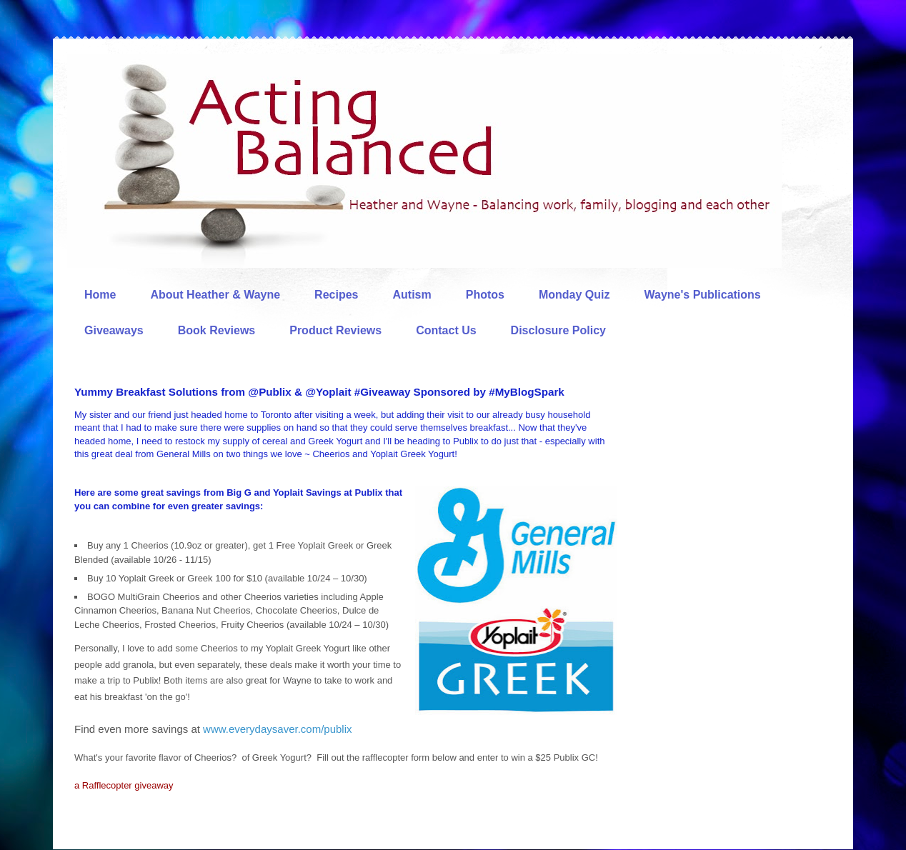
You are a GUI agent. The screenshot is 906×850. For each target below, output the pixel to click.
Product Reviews (335, 330)
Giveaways (114, 330)
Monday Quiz (574, 295)
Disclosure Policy (558, 330)
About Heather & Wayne (215, 295)
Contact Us (446, 330)
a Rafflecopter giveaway (124, 785)
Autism (411, 295)
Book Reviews (216, 330)
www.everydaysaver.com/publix (277, 729)
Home (100, 295)
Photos (485, 295)
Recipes (336, 295)
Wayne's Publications (702, 295)
